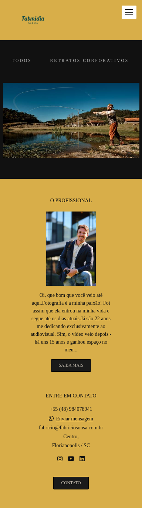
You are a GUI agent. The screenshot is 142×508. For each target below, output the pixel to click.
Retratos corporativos (89, 60)
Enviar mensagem (74, 419)
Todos (22, 60)
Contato (71, 483)
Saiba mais (71, 365)
